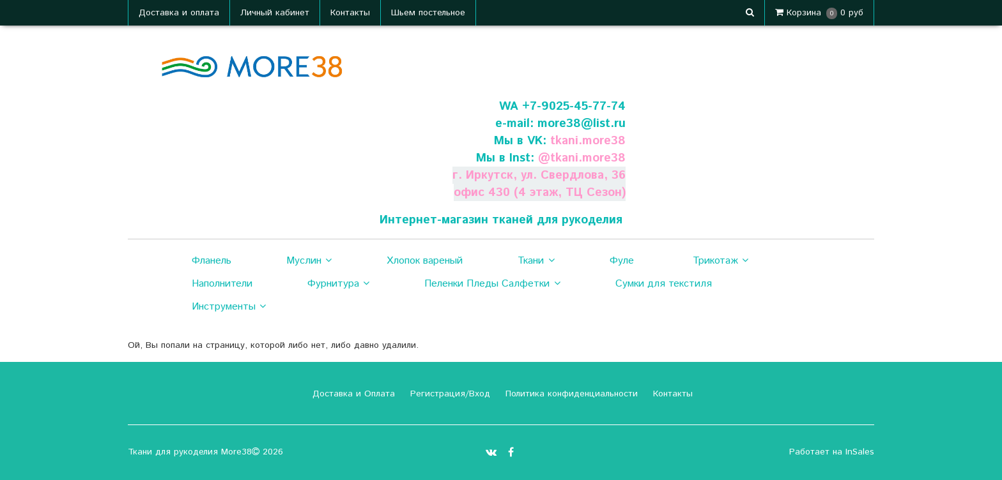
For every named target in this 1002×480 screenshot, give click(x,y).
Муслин (309, 261)
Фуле (622, 260)
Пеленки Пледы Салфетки (492, 284)
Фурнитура (338, 284)
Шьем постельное (428, 12)
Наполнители (222, 283)
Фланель (211, 260)
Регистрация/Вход (448, 393)
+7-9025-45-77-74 (574, 106)
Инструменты (229, 307)
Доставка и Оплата (352, 393)
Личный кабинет (274, 12)
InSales (859, 452)
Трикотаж (720, 261)
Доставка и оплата (179, 12)
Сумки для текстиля (663, 283)
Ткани (536, 261)
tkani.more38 (588, 140)
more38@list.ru (581, 123)
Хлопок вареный (425, 260)
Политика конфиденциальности (570, 393)
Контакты (350, 12)
